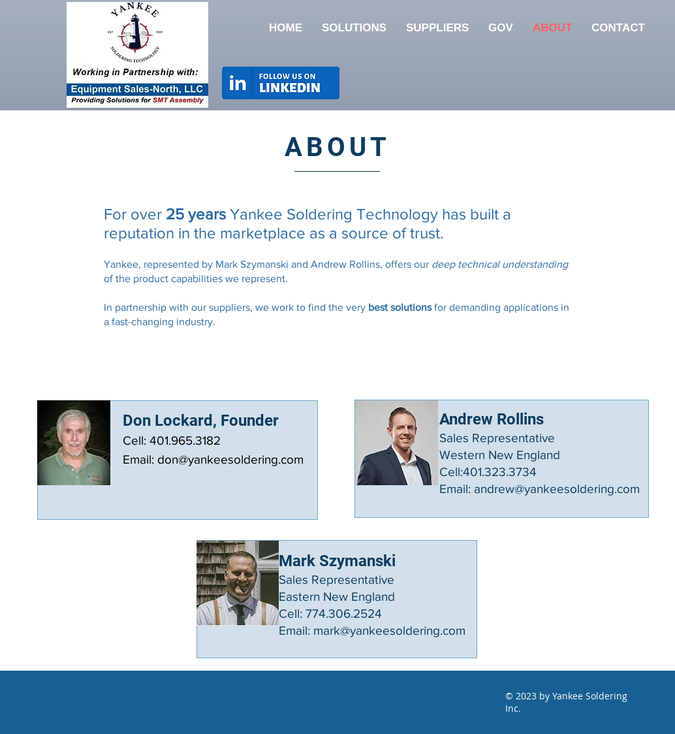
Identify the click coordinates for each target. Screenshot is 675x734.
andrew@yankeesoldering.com (557, 489)
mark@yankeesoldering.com (389, 630)
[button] (437, 28)
